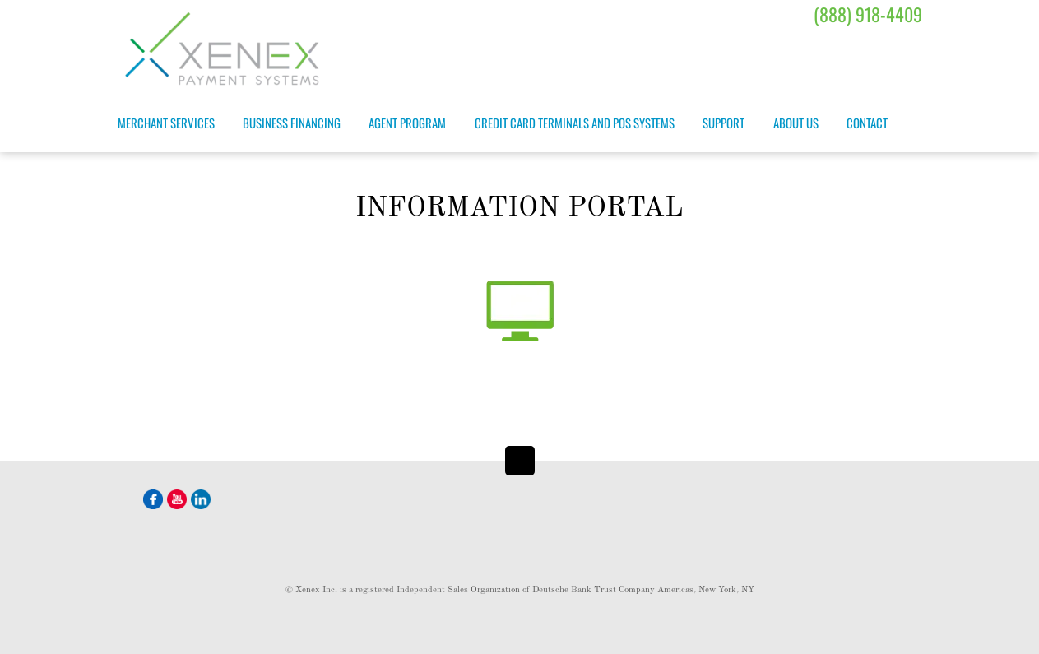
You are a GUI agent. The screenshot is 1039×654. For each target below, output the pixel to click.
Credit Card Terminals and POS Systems (575, 123)
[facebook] (153, 498)
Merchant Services (166, 123)
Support (723, 123)
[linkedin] (201, 498)
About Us (796, 123)
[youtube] (177, 498)
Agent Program (407, 123)
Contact (867, 123)
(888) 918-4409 (868, 14)
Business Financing (292, 123)
